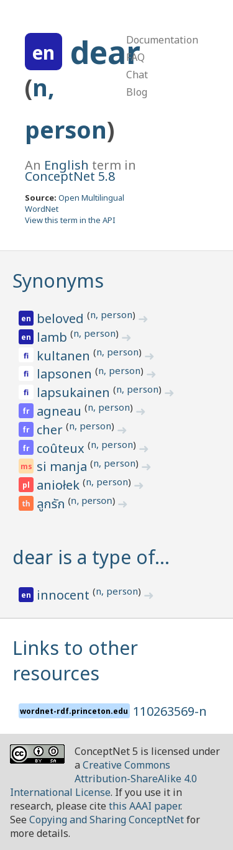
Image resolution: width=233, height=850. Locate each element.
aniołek (60, 485)
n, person (111, 314)
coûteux (62, 448)
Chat (137, 74)
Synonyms (58, 280)
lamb (53, 337)
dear (105, 52)
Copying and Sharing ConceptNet (106, 819)
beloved (62, 318)
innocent (65, 595)
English (66, 165)
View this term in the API (70, 220)
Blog (136, 92)
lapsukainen (75, 392)
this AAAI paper (144, 806)
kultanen (65, 355)
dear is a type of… (91, 557)
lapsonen (66, 373)
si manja (63, 466)
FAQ (135, 57)
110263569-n (170, 711)
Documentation (162, 40)
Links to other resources (75, 660)
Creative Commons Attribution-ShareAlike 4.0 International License (103, 778)
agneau (61, 411)
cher (51, 429)
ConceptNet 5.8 (70, 176)
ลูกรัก (52, 504)
